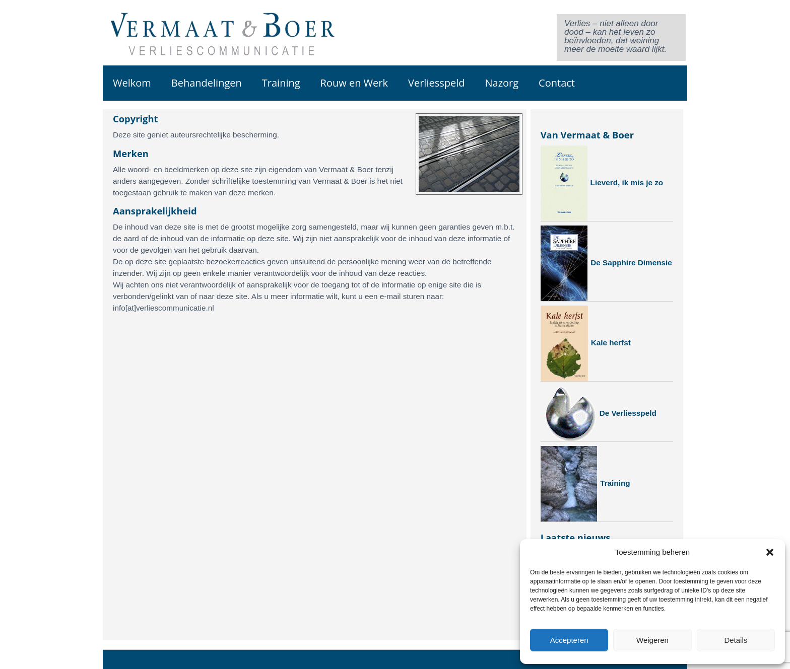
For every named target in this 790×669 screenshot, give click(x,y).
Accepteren (569, 640)
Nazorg (501, 83)
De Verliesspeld (598, 413)
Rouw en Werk (354, 83)
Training (281, 83)
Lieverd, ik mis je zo (602, 183)
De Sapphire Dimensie (606, 263)
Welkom (132, 83)
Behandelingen (206, 83)
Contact (557, 83)
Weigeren (652, 640)
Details (735, 640)
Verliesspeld (436, 83)
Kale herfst (586, 343)
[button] (770, 552)
